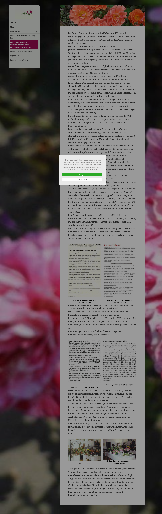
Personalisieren (82, 179)
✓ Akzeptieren (82, 175)
